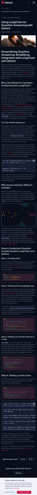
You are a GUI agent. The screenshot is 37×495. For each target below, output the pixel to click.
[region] (18, 486)
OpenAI (9, 153)
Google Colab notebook (9, 244)
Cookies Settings (10, 492)
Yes (23, 459)
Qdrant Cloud (14, 266)
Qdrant (31, 234)
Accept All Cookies (24, 492)
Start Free (18, 473)
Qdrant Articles (5, 8)
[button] (29, 2)
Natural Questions (9, 293)
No (31, 459)
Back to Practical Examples (10, 17)
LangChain (25, 72)
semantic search (6, 108)
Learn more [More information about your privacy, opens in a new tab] (16, 488)
